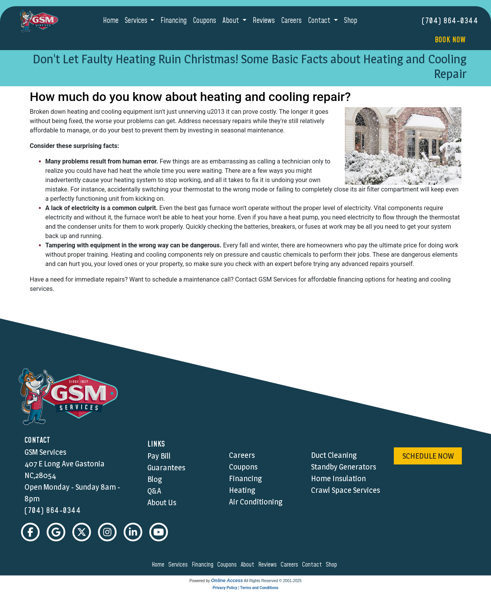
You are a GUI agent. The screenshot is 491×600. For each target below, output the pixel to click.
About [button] (231, 21)
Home (111, 21)
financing (204, 564)
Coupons (204, 21)
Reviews (264, 21)
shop (332, 564)
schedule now (428, 456)
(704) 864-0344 (450, 21)
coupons (228, 564)
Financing (174, 21)
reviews (268, 564)
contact (313, 564)
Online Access (227, 580)
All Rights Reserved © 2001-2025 (273, 581)
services (179, 564)
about (249, 564)
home (159, 564)
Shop (350, 21)
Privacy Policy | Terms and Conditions (245, 588)
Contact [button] (320, 21)
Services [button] (137, 21)
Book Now (450, 40)
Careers (291, 21)
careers (291, 564)
